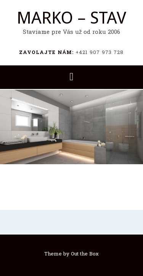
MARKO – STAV (71, 18)
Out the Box (85, 254)
